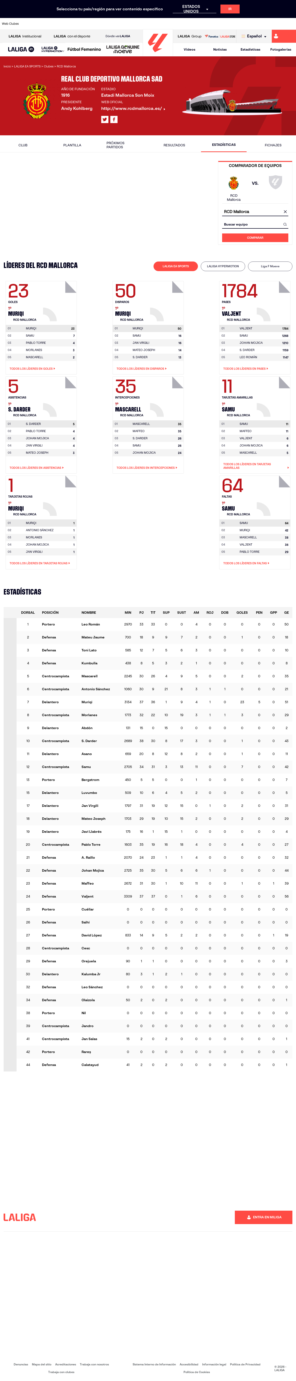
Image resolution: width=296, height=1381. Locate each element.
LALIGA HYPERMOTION (223, 266)
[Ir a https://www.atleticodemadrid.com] (42, 23)
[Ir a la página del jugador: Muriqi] (60, 300)
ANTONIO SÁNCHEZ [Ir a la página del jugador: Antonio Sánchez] (39, 530)
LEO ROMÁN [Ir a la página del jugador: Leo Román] (248, 357)
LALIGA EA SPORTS (176, 266)
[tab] (176, 266)
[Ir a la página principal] (158, 54)
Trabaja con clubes (61, 1372)
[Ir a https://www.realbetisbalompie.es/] (207, 23)
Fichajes (273, 145)
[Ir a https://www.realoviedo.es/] (235, 23)
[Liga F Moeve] (84, 50)
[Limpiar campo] (285, 212)
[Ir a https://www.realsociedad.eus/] (249, 23)
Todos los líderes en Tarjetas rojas (40, 563)
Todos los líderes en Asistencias (37, 468)
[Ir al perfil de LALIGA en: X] (104, 119)
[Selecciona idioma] (255, 36)
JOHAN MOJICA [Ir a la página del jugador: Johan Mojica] (251, 342)
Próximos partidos (115, 145)
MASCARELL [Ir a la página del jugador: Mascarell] (34, 357)
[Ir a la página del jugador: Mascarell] (167, 395)
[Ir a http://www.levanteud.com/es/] (139, 23)
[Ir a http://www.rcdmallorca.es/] (194, 23)
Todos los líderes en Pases (245, 368)
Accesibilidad (189, 1364)
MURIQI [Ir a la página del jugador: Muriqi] (245, 530)
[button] (21, 49)
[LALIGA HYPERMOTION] (53, 49)
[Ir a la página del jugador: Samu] (274, 395)
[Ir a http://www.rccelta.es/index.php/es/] (166, 23)
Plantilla (72, 145)
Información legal (214, 1364)
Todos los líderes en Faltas (246, 563)
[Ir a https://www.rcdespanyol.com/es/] (180, 23)
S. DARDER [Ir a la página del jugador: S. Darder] (140, 357)
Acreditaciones (65, 1364)
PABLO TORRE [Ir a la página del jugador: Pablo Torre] (36, 342)
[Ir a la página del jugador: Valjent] (274, 300)
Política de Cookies (197, 1372)
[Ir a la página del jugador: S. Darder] (60, 395)
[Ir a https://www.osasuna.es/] (56, 23)
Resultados (174, 145)
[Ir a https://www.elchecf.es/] (84, 23)
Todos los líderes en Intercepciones (147, 468)
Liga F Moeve (270, 266)
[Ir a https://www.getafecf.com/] (111, 23)
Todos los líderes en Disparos (142, 368)
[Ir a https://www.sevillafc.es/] (262, 23)
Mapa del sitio (41, 1364)
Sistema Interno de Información (154, 1364)
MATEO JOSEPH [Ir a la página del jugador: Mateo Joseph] (144, 349)
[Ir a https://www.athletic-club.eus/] (28, 23)
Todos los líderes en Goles (32, 368)
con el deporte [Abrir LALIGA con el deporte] (72, 36)
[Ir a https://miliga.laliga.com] (284, 36)
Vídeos (189, 49)
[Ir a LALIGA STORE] (220, 36)
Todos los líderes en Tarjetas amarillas (256, 466)
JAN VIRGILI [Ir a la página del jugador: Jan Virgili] (141, 342)
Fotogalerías (280, 49)
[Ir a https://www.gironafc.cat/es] (125, 23)
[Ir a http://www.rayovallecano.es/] (152, 23)
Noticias (220, 49)
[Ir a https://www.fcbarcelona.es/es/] (97, 23)
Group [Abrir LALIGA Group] (189, 36)
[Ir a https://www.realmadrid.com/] (221, 23)
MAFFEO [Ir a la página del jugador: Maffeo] (139, 431)
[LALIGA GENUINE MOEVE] (123, 50)
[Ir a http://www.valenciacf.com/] (276, 23)
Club (22, 145)
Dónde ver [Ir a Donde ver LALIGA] (118, 36)
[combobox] (255, 212)
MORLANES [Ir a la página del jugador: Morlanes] (34, 349)
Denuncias (21, 1364)
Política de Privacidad (245, 1364)
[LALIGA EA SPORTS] (21, 50)
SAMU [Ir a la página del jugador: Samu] (30, 335)
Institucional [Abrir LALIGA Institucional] (25, 36)
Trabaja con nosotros (94, 1364)
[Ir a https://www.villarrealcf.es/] (290, 23)
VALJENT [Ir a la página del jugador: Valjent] (246, 438)
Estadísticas (250, 49)
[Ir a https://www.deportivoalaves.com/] (70, 23)
